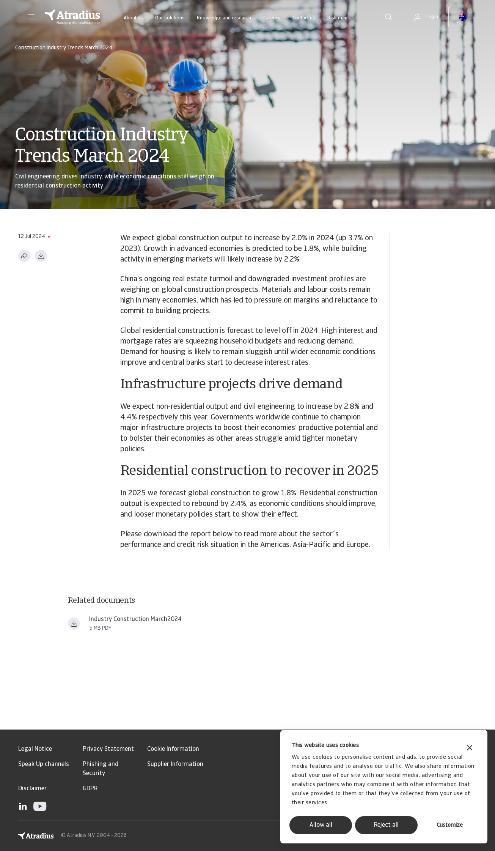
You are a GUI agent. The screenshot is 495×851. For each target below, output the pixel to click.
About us (133, 18)
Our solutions (170, 18)
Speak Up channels (43, 764)
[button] (31, 17)
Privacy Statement (108, 749)
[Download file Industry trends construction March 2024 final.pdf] (74, 624)
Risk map (337, 18)
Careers (271, 18)
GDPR (90, 789)
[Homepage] (72, 17)
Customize (450, 825)
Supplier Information (175, 764)
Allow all (321, 825)
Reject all (386, 825)
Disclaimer (32, 789)
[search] (388, 17)
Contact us (303, 18)
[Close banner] (469, 748)
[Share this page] (24, 256)
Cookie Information (173, 749)
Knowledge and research (224, 18)
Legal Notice (35, 749)
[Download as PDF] (41, 256)
